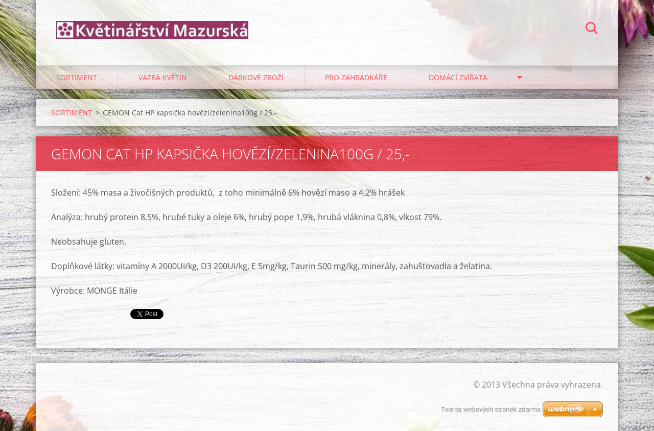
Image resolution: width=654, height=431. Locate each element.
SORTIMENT (76, 77)
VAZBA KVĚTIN (162, 77)
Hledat (592, 29)
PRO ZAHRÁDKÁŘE (356, 77)
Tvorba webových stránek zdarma (491, 409)
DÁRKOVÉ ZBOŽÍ (256, 77)
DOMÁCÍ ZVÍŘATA (458, 77)
